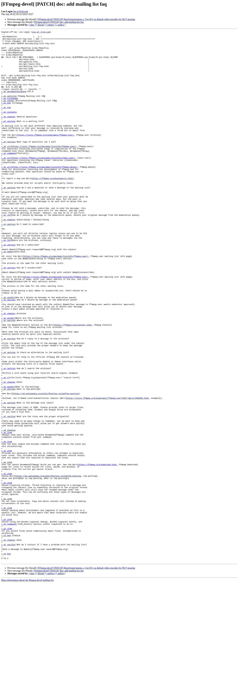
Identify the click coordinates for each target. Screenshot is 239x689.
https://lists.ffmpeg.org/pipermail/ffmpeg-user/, (46, 156)
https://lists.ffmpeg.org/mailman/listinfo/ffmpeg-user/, (44, 169)
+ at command (8, 178)
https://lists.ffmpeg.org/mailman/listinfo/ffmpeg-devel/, (45, 194)
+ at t (4, 447)
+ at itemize (8, 510)
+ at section (8, 139)
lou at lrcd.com (20, 11)
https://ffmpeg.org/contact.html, (74, 383)
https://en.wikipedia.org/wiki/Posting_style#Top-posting (45, 466)
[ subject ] (51, 24)
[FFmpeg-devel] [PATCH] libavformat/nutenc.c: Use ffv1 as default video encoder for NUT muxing (86, 19)
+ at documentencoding (13, 103)
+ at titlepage (9, 112)
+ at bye (6, 658)
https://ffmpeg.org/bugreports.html (52, 208)
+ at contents (9, 128)
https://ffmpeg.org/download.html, (98, 551)
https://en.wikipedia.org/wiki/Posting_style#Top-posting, (49, 565)
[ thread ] (40, 24)
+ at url (6, 169)
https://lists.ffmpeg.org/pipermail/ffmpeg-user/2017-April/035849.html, (108, 471)
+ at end (6, 117)
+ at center (7, 114)
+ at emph (6, 296)
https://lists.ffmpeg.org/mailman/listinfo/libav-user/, (44, 183)
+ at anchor (7, 351)
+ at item (6, 513)
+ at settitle (9, 109)
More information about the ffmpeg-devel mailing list (27, 686)
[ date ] (32, 24)
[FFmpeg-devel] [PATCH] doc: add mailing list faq (58, 22)
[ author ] (60, 24)
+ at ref (6, 252)
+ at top (6, 123)
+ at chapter (8, 134)
